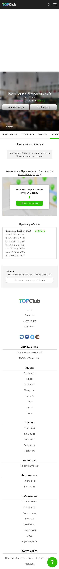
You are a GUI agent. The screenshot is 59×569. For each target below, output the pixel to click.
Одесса (9, 558)
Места (29, 367)
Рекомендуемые (29, 466)
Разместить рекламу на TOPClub (30, 280)
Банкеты (29, 396)
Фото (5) (43, 134)
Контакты (29, 326)
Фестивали (29, 451)
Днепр (39, 558)
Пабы (30, 407)
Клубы (29, 379)
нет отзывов (30, 100)
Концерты (29, 433)
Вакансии (30, 315)
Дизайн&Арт (29, 524)
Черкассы (29, 563)
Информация (9, 134)
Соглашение (29, 321)
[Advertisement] (29, 40)
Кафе (30, 401)
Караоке (29, 384)
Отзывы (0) (28, 134)
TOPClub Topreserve (29, 358)
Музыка (29, 518)
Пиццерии (29, 390)
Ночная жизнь (29, 501)
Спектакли (29, 445)
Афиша (29, 422)
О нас (30, 309)
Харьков (20, 558)
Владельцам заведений (29, 352)
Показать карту (29, 203)
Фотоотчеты (29, 475)
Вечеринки (30, 428)
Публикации (29, 496)
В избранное (43, 107)
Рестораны (29, 97)
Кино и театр (30, 513)
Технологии (29, 530)
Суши (29, 413)
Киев (31, 558)
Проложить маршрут (29, 174)
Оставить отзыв (16, 107)
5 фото (9, 126)
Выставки (30, 439)
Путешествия (29, 541)
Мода (29, 536)
